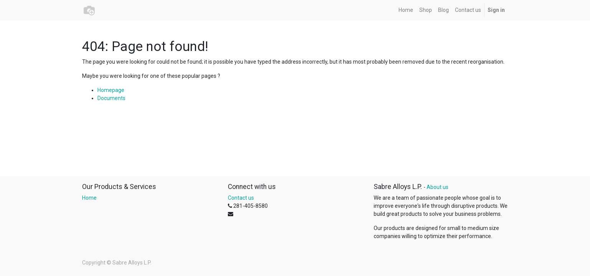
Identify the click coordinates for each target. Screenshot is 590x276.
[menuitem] (406, 10)
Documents (111, 98)
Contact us (241, 198)
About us (437, 187)
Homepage (110, 90)
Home (89, 198)
